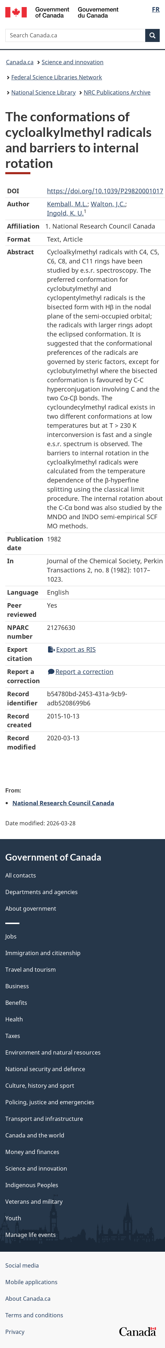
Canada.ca (20, 62)
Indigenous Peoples (31, 1185)
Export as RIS (72, 649)
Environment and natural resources (53, 1052)
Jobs (11, 936)
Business (17, 986)
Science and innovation (73, 62)
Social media (22, 1265)
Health (14, 1019)
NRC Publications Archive (117, 92)
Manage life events (30, 1235)
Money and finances (32, 1152)
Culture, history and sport (39, 1085)
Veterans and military (34, 1202)
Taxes (12, 1036)
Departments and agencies (41, 892)
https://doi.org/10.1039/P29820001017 (105, 191)
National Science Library (43, 92)
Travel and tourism (30, 969)
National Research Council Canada (63, 803)
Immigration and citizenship (43, 953)
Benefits (16, 1003)
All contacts (20, 875)
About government (30, 908)
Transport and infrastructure (44, 1119)
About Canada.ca (28, 1299)
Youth (13, 1218)
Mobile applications (31, 1282)
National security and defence (45, 1069)
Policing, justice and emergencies (49, 1102)
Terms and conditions (34, 1315)
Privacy (14, 1332)
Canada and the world (34, 1135)
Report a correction (80, 671)
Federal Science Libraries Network (56, 77)
